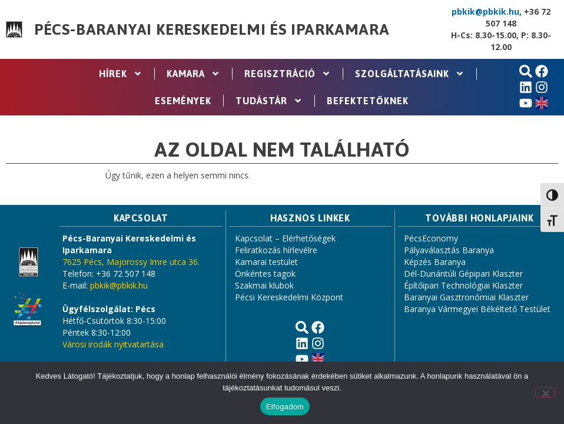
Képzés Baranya (435, 261)
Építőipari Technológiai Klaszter (463, 285)
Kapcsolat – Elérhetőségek (285, 238)
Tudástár (269, 100)
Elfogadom (285, 406)
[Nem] (545, 392)
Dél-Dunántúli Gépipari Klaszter (463, 273)
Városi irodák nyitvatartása (113, 344)
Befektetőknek (368, 100)
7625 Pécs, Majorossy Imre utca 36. (131, 261)
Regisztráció (287, 73)
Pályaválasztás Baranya (449, 250)
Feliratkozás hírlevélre (276, 250)
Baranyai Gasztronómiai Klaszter (466, 297)
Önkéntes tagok (265, 273)
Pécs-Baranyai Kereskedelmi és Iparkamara (212, 29)
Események (183, 100)
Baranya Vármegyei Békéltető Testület (477, 308)
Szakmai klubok (264, 285)
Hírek (120, 73)
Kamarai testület (266, 261)
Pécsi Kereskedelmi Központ (289, 297)
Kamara (193, 73)
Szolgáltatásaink (410, 73)
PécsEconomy (431, 238)
